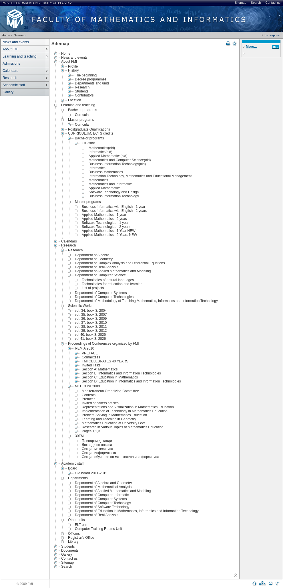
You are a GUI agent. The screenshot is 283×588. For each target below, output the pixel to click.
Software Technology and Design (114, 192)
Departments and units (92, 83)
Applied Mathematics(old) (108, 156)
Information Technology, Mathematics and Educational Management (140, 176)
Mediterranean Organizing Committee (110, 391)
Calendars (10, 71)
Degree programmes (90, 79)
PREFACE (90, 353)
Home (6, 35)
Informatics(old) (100, 152)
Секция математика (97, 449)
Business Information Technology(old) (117, 164)
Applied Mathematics (104, 188)
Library (73, 542)
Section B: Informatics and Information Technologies (121, 373)
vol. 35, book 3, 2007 (91, 315)
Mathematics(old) (102, 148)
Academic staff (14, 85)
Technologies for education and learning (112, 284)
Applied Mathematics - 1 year (104, 215)
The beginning (86, 75)
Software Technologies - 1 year (105, 223)
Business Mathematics (106, 172)
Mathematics (98, 180)
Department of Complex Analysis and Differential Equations (120, 263)
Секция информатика (99, 453)
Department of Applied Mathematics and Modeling (113, 271)
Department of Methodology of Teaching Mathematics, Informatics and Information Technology (146, 301)
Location (74, 100)
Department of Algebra (92, 255)
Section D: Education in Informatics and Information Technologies (131, 381)
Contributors (84, 95)
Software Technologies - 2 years (106, 227)
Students (81, 91)
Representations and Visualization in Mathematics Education (128, 407)
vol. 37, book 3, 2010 (91, 323)
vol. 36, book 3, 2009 (91, 319)
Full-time (88, 143)
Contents (88, 395)
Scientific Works (80, 306)
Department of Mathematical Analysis (103, 487)
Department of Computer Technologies (104, 297)
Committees (91, 357)
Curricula (82, 115)
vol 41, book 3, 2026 (90, 339)
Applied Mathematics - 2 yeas (104, 219)
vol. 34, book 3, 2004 (91, 311)
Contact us (272, 2)
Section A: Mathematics (99, 369)
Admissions (11, 64)
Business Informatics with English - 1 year (113, 207)
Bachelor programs (82, 110)
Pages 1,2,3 (91, 431)
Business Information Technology (114, 196)
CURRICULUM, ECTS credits (90, 133)
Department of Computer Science (100, 275)
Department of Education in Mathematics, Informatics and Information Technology (137, 511)
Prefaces (88, 399)
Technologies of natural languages (108, 280)
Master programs (81, 120)
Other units (76, 520)
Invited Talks (91, 365)
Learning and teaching (20, 56)
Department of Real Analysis (96, 267)
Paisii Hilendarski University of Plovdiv (37, 3)
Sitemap (240, 2)
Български (272, 35)
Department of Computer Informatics (102, 495)
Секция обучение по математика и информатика (120, 457)
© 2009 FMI (25, 583)
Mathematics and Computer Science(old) (120, 160)
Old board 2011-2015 (91, 473)
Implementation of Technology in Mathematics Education (125, 411)
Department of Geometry (94, 259)
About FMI (10, 49)
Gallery (8, 92)
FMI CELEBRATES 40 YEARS (105, 361)
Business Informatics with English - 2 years (114, 211)
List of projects (93, 288)
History (73, 70)
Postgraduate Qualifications (89, 129)
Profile (73, 66)
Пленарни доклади (97, 441)
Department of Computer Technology (103, 503)
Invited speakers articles (100, 403)
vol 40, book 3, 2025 (90, 335)
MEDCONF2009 (87, 386)
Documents (70, 550)
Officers (74, 534)
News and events (16, 42)
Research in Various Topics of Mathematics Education (123, 427)
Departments (78, 478)
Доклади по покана (97, 445)
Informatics (97, 168)
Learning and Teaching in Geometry (109, 419)
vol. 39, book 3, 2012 (91, 331)
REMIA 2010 (84, 348)
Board (72, 468)
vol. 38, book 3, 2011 (91, 327)
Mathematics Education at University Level (114, 423)
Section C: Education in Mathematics (110, 377)
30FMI (80, 436)
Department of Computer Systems (101, 293)
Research (10, 78)
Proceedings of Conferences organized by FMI (103, 344)
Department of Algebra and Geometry (103, 483)
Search (256, 2)
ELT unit (81, 525)
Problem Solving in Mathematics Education (114, 415)
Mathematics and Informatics (110, 184)
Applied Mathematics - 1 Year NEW (108, 231)
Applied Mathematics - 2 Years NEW (109, 235)
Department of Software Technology (102, 507)
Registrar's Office (81, 538)
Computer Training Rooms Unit (98, 529)
